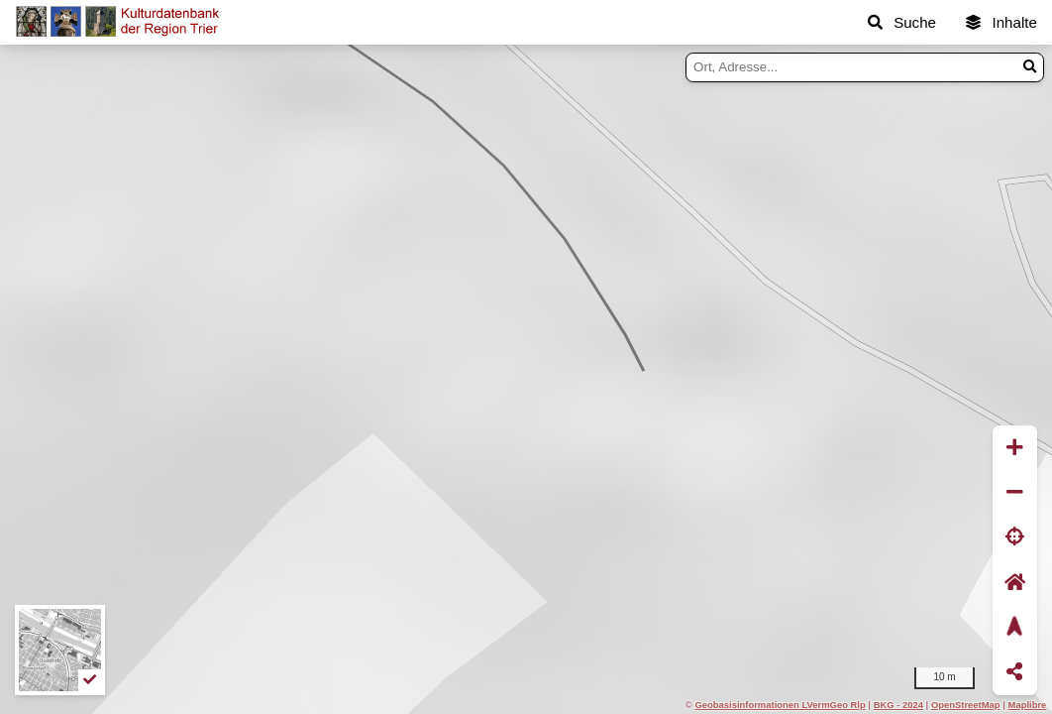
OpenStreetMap (965, 704)
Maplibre (1027, 704)
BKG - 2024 (898, 704)
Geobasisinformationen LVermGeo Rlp (779, 704)
